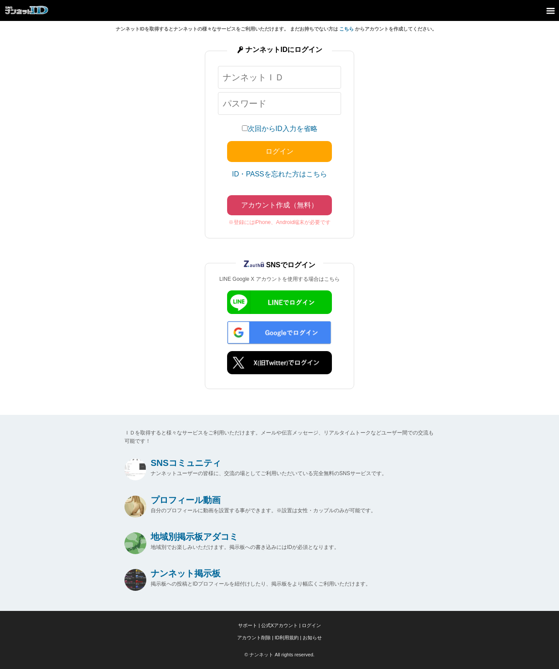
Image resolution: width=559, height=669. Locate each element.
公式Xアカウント (279, 625)
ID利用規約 (287, 637)
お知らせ (312, 637)
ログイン (311, 625)
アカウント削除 (254, 637)
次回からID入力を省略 (282, 128)
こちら (346, 28)
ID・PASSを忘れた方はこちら (279, 174)
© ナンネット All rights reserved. (279, 654)
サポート (247, 625)
